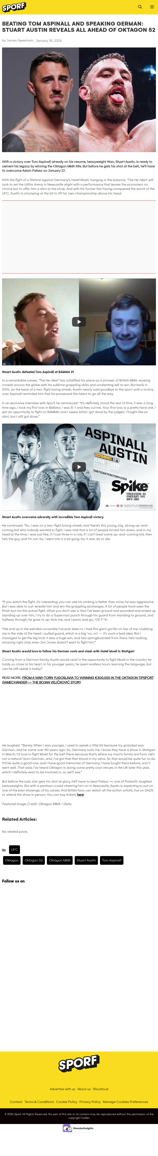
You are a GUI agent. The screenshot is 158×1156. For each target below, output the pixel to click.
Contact (16, 1102)
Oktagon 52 (34, 860)
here (80, 795)
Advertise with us (62, 1089)
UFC (14, 850)
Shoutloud (100, 1089)
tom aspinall (111, 860)
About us (84, 1089)
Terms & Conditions (39, 1102)
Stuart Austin (86, 860)
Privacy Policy (90, 1102)
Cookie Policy (66, 1102)
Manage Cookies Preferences (125, 1102)
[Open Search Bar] (140, 7)
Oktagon (12, 860)
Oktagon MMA (60, 860)
